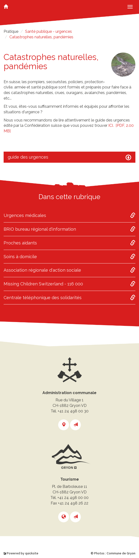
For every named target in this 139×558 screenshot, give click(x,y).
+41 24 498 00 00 (73, 497)
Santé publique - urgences (48, 31)
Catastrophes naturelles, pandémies (41, 37)
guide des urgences (69, 157)
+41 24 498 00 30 (73, 411)
